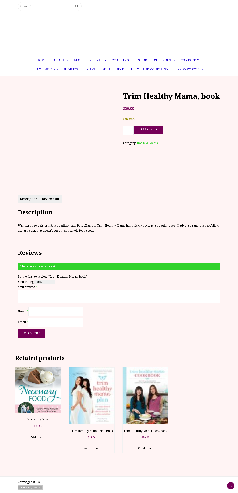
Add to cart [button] (38, 437)
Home (41, 60)
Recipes (96, 60)
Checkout (162, 60)
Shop (142, 60)
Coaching (120, 60)
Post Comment (32, 333)
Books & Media (147, 143)
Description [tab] (28, 199)
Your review (27, 287)
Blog (78, 60)
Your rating (26, 282)
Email (23, 322)
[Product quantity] (128, 130)
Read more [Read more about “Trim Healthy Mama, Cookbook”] (145, 448)
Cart (91, 69)
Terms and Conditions (151, 69)
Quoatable (35, 487)
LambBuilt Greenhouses (56, 69)
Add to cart (148, 129)
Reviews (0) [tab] (50, 199)
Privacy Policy (190, 69)
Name (23, 311)
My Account (113, 69)
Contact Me (191, 60)
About (59, 60)
